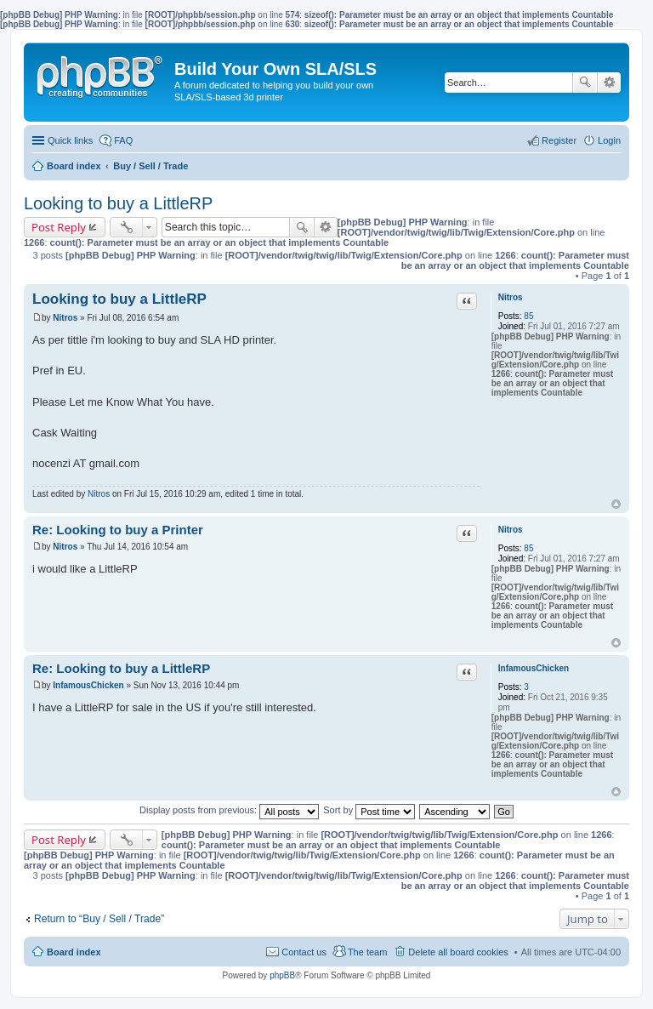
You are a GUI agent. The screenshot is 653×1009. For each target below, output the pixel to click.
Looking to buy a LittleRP (118, 203)
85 (528, 316)
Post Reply (58, 227)
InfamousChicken (533, 668)
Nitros (510, 297)
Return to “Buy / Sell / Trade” (99, 919)
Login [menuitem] (609, 140)
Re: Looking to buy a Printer (117, 529)
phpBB (282, 975)
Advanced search (609, 82)
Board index (74, 952)
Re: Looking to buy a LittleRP (121, 668)
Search (585, 82)
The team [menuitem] (367, 952)
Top (616, 504)
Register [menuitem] (559, 140)
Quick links (70, 140)
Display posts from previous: (229, 810)
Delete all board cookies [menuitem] (458, 952)
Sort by (369, 810)
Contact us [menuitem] (303, 952)
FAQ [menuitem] (123, 140)
